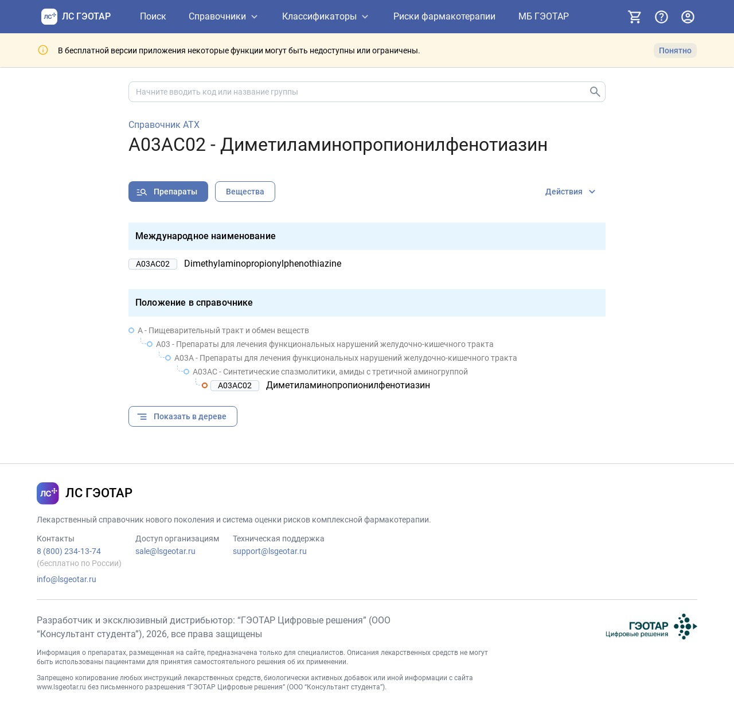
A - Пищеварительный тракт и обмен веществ (223, 330)
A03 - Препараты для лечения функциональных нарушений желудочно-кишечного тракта (325, 344)
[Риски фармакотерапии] (444, 17)
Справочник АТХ (164, 125)
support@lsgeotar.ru (270, 551)
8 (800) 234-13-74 (69, 551)
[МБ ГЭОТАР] (543, 17)
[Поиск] (153, 17)
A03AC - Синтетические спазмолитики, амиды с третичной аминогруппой (330, 371)
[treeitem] (367, 357)
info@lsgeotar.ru (66, 579)
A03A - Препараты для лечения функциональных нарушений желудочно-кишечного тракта (345, 357)
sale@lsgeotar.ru (165, 551)
